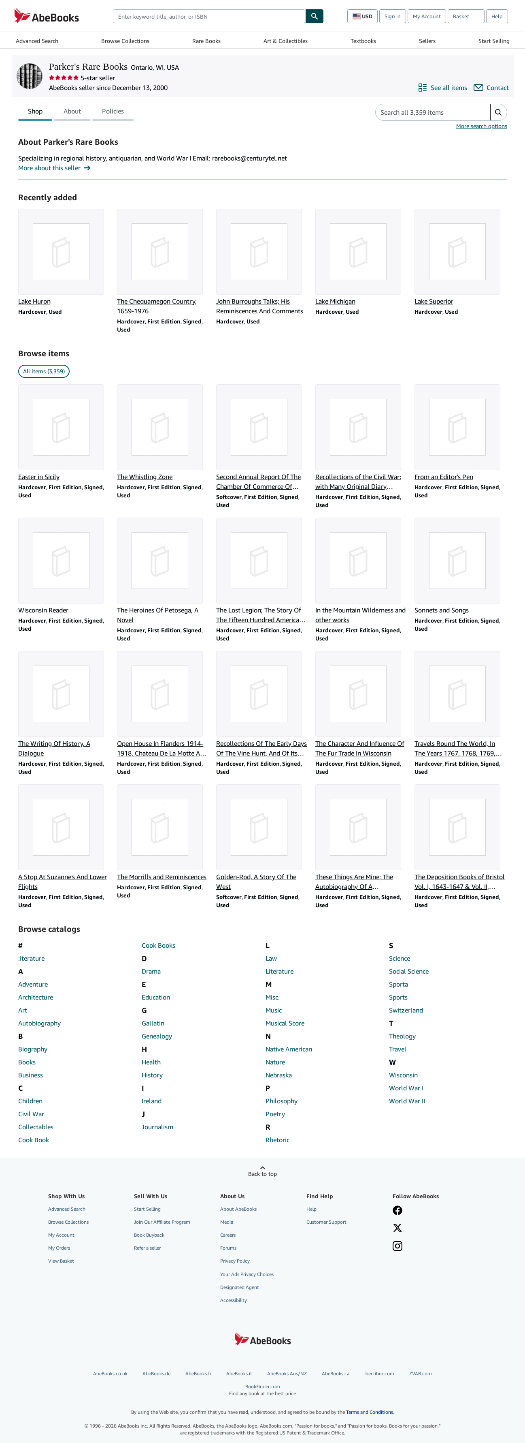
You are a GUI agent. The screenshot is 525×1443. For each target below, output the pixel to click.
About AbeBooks (238, 1209)
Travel (397, 1049)
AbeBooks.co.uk (110, 1373)
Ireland (152, 1101)
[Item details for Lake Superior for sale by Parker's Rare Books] (460, 257)
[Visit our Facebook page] (397, 1211)
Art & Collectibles (286, 40)
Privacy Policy (235, 1261)
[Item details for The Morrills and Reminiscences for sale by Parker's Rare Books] (163, 833)
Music (274, 1010)
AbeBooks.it (239, 1373)
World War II (407, 1101)
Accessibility (233, 1300)
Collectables (35, 1127)
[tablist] (76, 112)
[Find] (314, 16)
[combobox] (209, 16)
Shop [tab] (35, 112)
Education (156, 997)
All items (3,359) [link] (44, 371)
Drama (151, 971)
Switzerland (406, 1010)
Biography (32, 1049)
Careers (228, 1235)
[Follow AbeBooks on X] (397, 1228)
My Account (427, 16)
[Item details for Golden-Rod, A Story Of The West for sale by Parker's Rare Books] (262, 837)
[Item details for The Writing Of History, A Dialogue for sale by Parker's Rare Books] (64, 704)
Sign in (393, 16)
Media (226, 1222)
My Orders (59, 1248)
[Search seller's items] (425, 112)
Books (27, 1062)
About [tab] (72, 112)
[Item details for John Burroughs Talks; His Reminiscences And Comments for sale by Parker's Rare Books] (262, 262)
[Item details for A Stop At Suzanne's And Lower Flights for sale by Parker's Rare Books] (64, 837)
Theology (402, 1036)
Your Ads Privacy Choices (247, 1274)
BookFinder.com (263, 1390)
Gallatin (153, 1023)
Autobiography (39, 1023)
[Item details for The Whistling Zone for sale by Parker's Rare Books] (163, 433)
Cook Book (33, 1140)
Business (30, 1075)
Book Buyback (149, 1235)
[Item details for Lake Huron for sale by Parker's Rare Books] (64, 257)
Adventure (33, 984)
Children (30, 1101)
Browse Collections (125, 40)
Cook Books (158, 945)
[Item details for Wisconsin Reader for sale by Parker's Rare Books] (64, 566)
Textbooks (363, 40)
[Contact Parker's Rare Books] (491, 87)
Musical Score (285, 1023)
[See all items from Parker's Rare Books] (442, 87)
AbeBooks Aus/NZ (287, 1373)
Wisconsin (403, 1075)
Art (22, 1010)
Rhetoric (277, 1140)
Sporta (398, 984)
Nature (275, 1062)
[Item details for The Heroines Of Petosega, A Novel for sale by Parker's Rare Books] (163, 571)
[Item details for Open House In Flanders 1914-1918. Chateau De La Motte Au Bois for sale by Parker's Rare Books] (163, 704)
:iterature (31, 958)
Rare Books (206, 40)
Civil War (31, 1114)
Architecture (35, 997)
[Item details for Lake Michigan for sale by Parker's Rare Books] (361, 257)
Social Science (409, 971)
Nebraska (279, 1075)
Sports (398, 997)
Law (271, 958)
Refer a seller (147, 1248)
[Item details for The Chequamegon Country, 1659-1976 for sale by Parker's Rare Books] (163, 262)
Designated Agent (239, 1287)
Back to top (262, 1173)
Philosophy (282, 1101)
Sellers (427, 40)
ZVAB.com (420, 1373)
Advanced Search (37, 40)
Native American (289, 1049)
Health (151, 1062)
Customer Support (326, 1222)
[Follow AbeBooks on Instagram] (397, 1246)
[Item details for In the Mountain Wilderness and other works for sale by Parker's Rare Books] (361, 571)
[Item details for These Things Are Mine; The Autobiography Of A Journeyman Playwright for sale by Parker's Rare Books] (361, 837)
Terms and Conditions (369, 1412)
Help (497, 16)
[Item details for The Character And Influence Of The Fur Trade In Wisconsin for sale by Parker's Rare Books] (361, 704)
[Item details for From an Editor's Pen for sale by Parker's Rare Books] (460, 433)
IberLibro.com (379, 1373)
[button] (498, 112)
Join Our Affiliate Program (162, 1222)
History (152, 1075)
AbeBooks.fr (198, 1373)
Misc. (273, 997)
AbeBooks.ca (335, 1373)
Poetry (275, 1114)
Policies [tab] (113, 112)
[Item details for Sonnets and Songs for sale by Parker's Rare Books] (460, 566)
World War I (406, 1088)
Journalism (157, 1127)
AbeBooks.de (156, 1373)
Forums (228, 1248)
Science (399, 958)
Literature (279, 971)
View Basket (61, 1261)
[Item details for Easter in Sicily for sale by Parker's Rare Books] (64, 433)
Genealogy (157, 1036)
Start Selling (494, 40)
